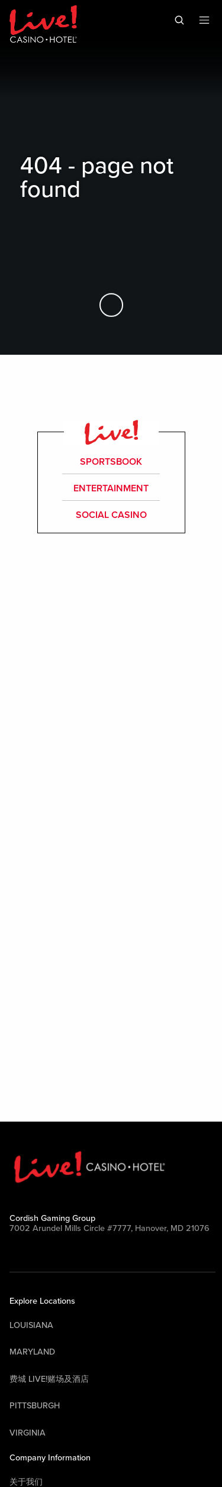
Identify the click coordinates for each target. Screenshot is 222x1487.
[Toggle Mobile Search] (179, 20)
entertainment (111, 488)
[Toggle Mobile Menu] (204, 20)
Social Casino (111, 515)
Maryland (32, 1352)
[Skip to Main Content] (111, 304)
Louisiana (31, 1325)
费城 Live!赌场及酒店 (49, 1379)
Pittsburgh (34, 1406)
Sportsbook (111, 462)
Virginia (27, 1433)
